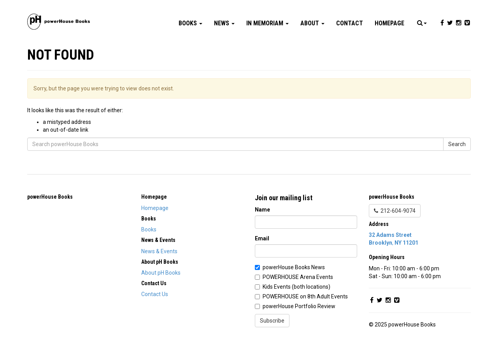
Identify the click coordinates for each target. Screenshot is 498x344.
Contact (349, 23)
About (312, 23)
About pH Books (161, 273)
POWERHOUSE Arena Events (298, 277)
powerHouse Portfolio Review (299, 306)
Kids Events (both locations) (296, 287)
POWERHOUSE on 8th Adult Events (305, 296)
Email (262, 238)
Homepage (389, 23)
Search (457, 144)
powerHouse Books (50, 197)
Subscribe (272, 321)
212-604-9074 (395, 211)
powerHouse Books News (294, 267)
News (224, 23)
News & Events (159, 251)
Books (190, 23)
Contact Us (154, 294)
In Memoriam (267, 23)
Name (262, 209)
